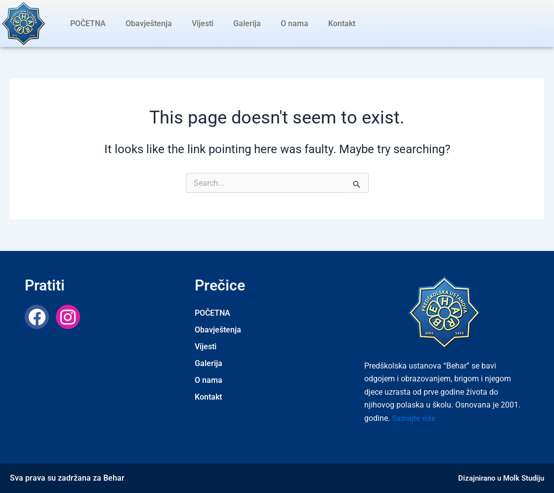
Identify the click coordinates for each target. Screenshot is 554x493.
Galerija (247, 23)
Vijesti (202, 23)
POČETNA (88, 23)
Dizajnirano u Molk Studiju (498, 478)
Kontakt (341, 23)
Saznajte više (415, 418)
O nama (294, 23)
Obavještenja (149, 23)
